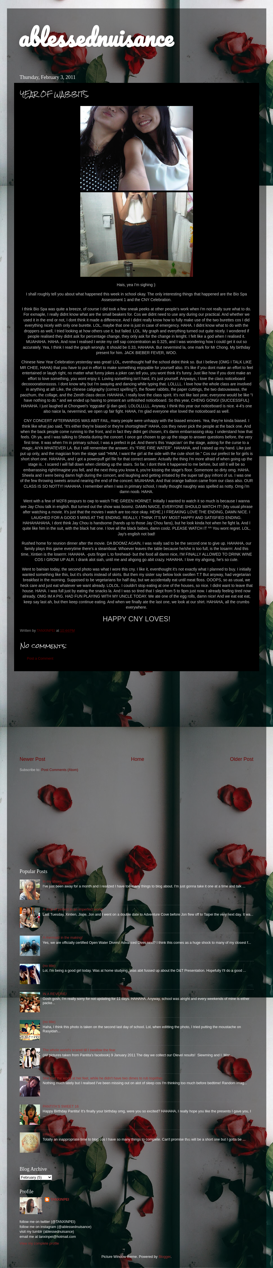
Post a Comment (40, 658)
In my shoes (52, 881)
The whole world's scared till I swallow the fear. (79, 1050)
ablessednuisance (95, 37)
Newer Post (32, 759)
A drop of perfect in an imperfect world (73, 909)
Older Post (241, 759)
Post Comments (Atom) (59, 770)
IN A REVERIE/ (55, 994)
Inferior (48, 1134)
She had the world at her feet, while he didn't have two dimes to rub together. (103, 1078)
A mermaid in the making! (63, 938)
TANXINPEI (59, 1199)
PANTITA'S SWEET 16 (61, 1106)
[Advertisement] (136, 713)
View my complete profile (39, 1243)
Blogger (165, 1257)
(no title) (49, 966)
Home (137, 759)
